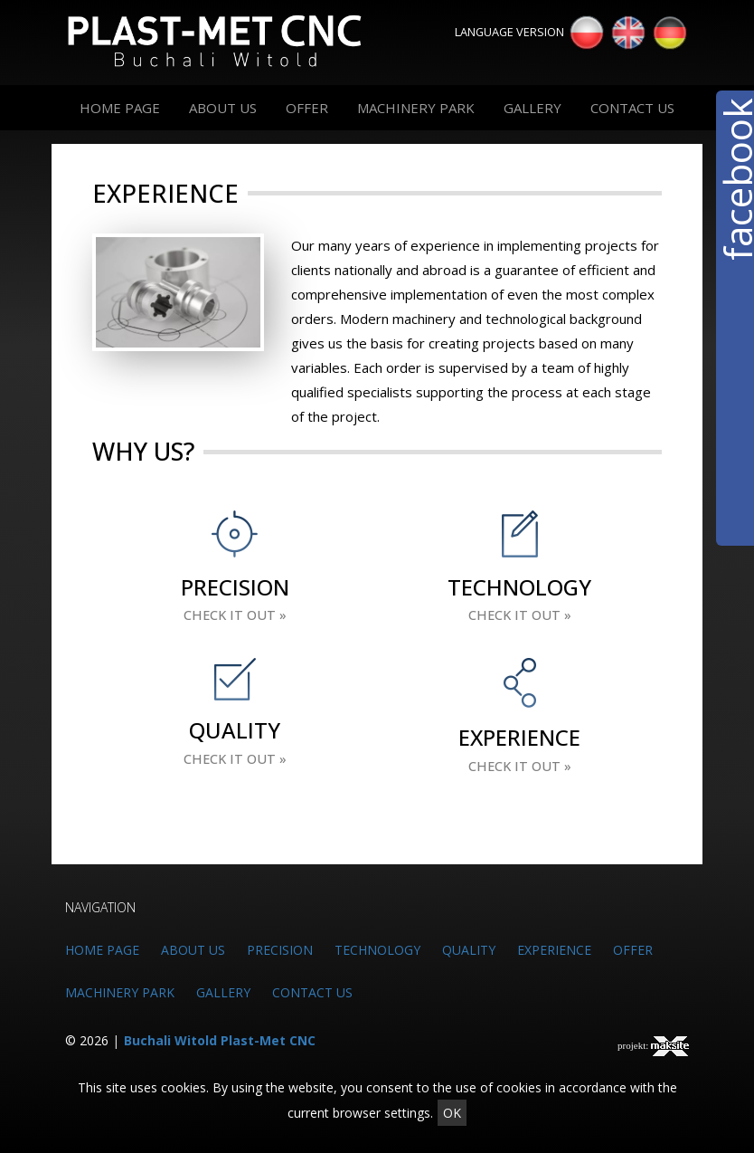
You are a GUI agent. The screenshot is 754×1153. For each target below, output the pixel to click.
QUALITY (468, 949)
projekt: (653, 1046)
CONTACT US (632, 108)
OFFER (307, 108)
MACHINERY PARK (416, 108)
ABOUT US (223, 108)
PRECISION (280, 949)
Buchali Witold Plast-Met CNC (220, 1040)
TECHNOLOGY (377, 949)
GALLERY (532, 108)
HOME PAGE (120, 108)
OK (452, 1112)
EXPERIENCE (554, 949)
